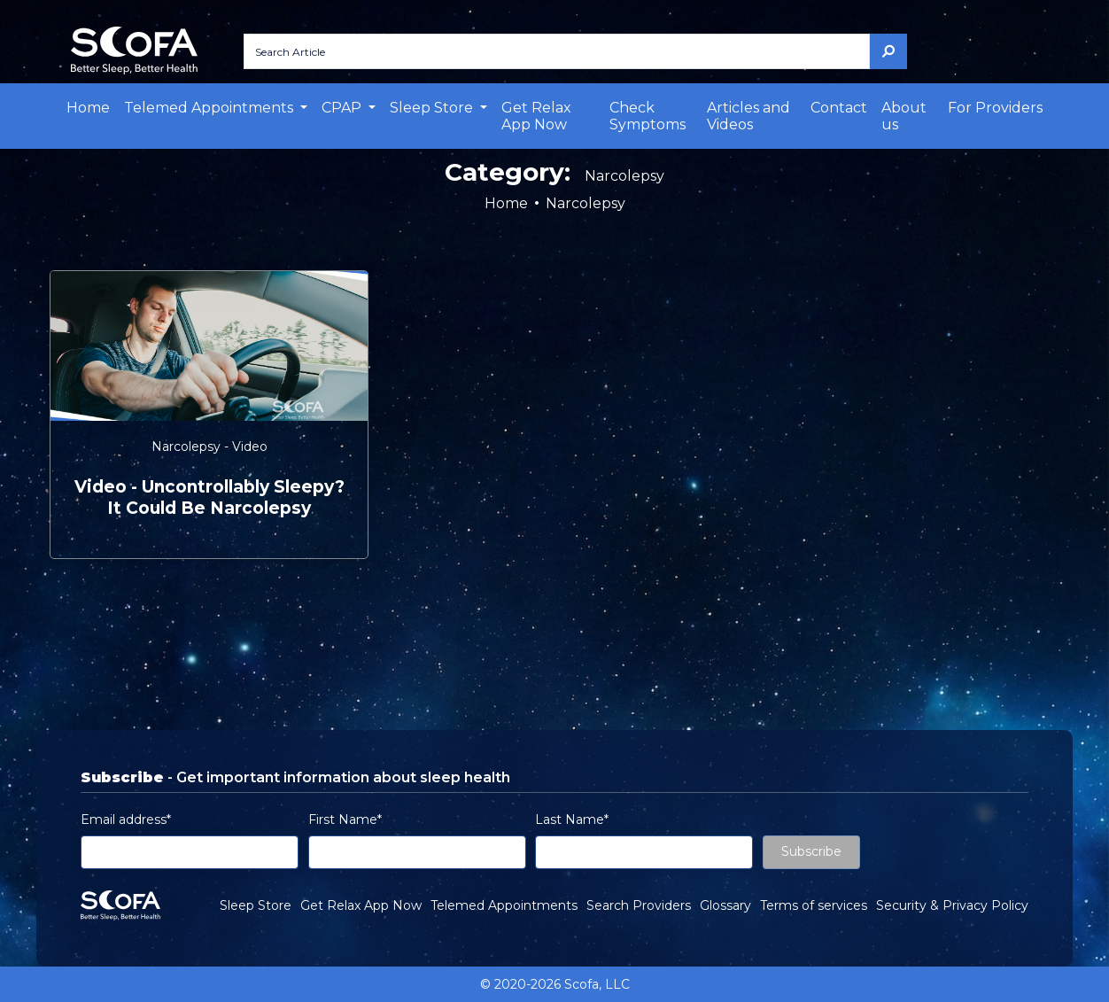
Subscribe (811, 851)
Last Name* (572, 819)
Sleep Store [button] (433, 107)
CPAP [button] (343, 107)
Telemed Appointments (504, 905)
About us (904, 116)
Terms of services (813, 905)
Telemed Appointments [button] (210, 107)
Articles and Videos (748, 116)
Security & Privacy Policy (952, 905)
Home (88, 107)
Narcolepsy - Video (209, 446)
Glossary (725, 905)
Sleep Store (255, 905)
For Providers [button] (995, 107)
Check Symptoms (647, 116)
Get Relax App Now (536, 116)
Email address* (126, 819)
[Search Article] (557, 51)
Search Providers (638, 905)
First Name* (345, 819)
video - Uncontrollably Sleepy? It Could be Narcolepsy (209, 497)
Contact (838, 107)
